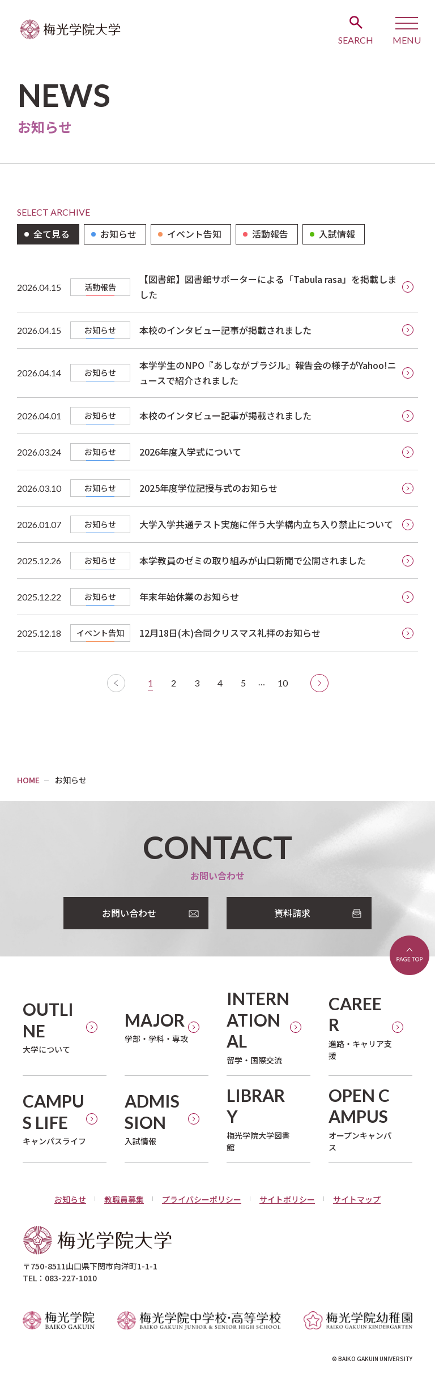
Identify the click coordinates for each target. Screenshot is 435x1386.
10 (283, 682)
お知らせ (70, 1199)
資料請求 (292, 913)
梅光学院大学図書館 (258, 1119)
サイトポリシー (287, 1199)
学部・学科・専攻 (156, 1027)
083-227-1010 (71, 1278)
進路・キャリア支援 (360, 1027)
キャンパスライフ (54, 1119)
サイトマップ (357, 1199)
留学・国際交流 (258, 1027)
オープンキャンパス (360, 1119)
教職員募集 (124, 1199)
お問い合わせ (129, 913)
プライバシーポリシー (201, 1199)
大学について (54, 1027)
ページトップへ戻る (409, 955)
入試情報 (156, 1119)
